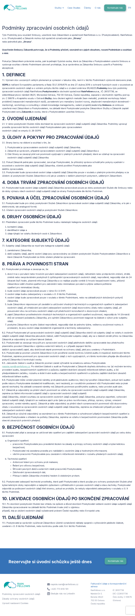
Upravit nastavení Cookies (15, 603)
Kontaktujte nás (115, 7)
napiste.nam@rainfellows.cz (16, 366)
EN (129, 7)
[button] (59, 8)
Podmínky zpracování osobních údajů (21, 594)
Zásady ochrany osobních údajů (18, 598)
